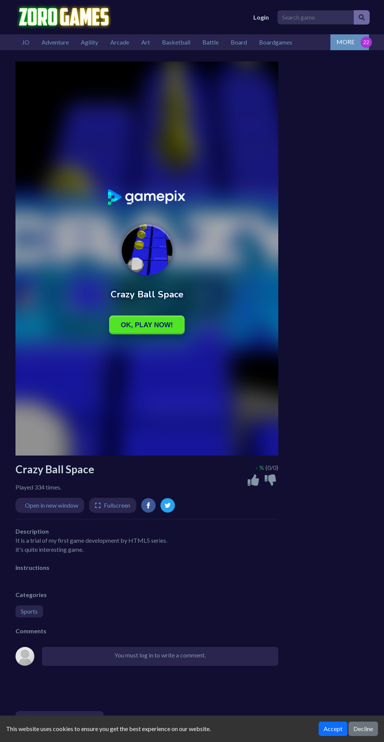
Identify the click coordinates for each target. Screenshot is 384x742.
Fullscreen (117, 505)
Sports (29, 611)
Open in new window (51, 505)
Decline (363, 728)
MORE (345, 41)
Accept (333, 728)
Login (261, 17)
